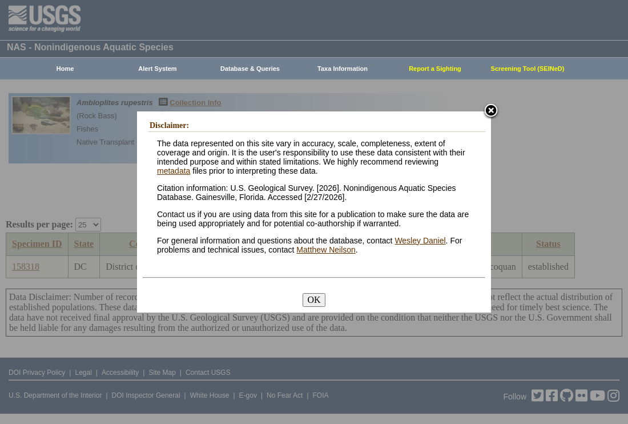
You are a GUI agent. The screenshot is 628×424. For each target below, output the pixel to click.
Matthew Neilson (326, 249)
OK (313, 300)
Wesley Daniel (419, 240)
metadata (173, 170)
